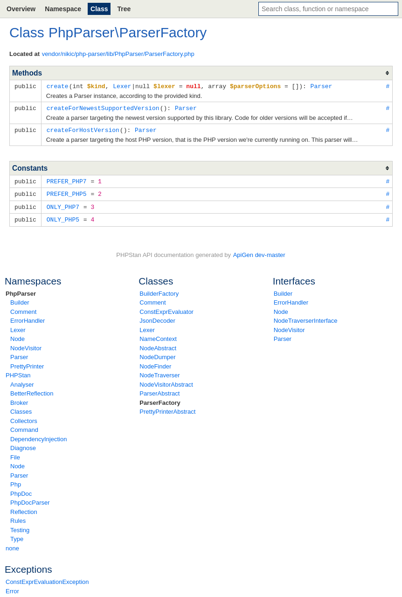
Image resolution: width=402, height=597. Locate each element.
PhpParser (21, 290)
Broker (19, 399)
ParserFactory (159, 399)
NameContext (157, 335)
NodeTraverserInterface (306, 317)
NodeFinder (155, 363)
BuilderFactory (159, 290)
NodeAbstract (157, 344)
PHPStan (18, 371)
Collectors (23, 417)
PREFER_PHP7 (67, 179)
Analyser (22, 381)
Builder (19, 299)
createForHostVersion (83, 129)
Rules (18, 517)
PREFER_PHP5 (67, 191)
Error (12, 587)
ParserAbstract (159, 390)
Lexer (18, 326)
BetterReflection (32, 390)
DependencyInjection (38, 435)
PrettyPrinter (27, 363)
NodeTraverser (159, 371)
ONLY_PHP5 (63, 216)
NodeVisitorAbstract (166, 381)
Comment (23, 308)
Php (15, 481)
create (58, 86)
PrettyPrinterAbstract (167, 408)
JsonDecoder (157, 317)
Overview (21, 9)
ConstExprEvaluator (166, 308)
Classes (21, 408)
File (15, 454)
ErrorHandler (27, 317)
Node (17, 335)
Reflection (23, 508)
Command (24, 426)
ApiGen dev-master (259, 251)
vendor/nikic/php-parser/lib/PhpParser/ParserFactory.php (118, 53)
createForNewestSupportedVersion (103, 107)
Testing (19, 526)
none (12, 544)
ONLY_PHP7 (63, 204)
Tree (124, 9)
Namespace (63, 9)
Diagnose (23, 444)
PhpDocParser (30, 499)
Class (99, 9)
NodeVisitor (26, 344)
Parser (19, 353)
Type (16, 535)
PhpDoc (21, 490)
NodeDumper (157, 353)
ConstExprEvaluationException (47, 578)
